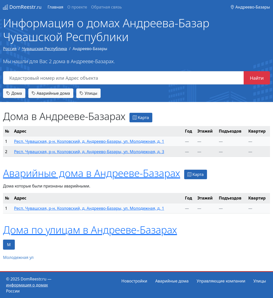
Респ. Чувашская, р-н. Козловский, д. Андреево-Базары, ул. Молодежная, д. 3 (89, 151)
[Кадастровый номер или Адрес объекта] (123, 78)
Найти (257, 78)
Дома (14, 93)
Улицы (88, 93)
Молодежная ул (18, 257)
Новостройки (134, 281)
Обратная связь (106, 7)
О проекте (77, 7)
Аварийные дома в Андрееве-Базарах (91, 173)
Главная (55, 7)
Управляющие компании (221, 281)
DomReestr (22, 7)
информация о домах (27, 285)
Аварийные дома (51, 93)
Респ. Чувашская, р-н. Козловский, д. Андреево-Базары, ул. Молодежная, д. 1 (89, 141)
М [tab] (9, 244)
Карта (141, 117)
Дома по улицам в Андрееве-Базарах (90, 230)
